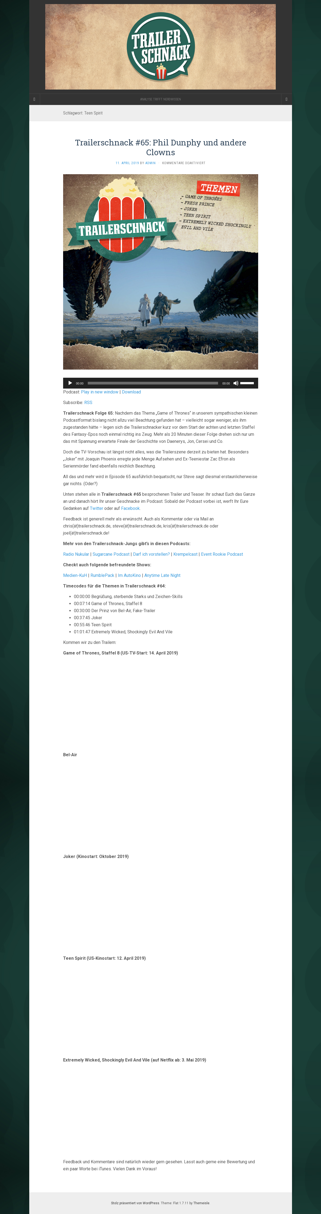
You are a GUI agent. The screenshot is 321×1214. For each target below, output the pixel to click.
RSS (88, 402)
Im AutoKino (129, 575)
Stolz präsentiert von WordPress (135, 1203)
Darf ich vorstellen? (151, 554)
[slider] (153, 383)
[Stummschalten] (236, 383)
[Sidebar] (34, 99)
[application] (160, 383)
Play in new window (99, 392)
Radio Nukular (76, 554)
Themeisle (201, 1203)
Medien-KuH (75, 575)
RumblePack (102, 575)
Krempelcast (185, 554)
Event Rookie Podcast (222, 554)
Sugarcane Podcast (111, 554)
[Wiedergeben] (70, 383)
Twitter (96, 508)
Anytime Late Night (162, 575)
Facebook (130, 508)
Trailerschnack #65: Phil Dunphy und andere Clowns (160, 147)
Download (131, 392)
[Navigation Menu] (286, 99)
